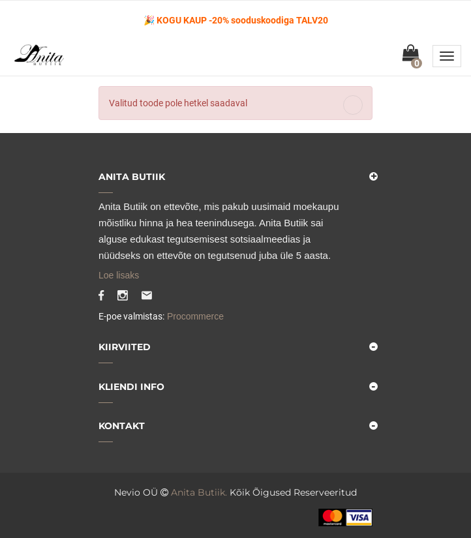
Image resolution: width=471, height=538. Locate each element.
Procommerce (194, 316)
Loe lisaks (119, 275)
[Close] (353, 105)
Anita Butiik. (199, 492)
